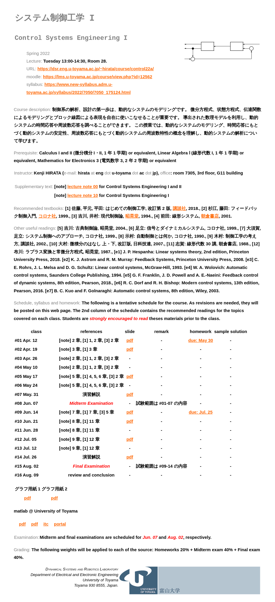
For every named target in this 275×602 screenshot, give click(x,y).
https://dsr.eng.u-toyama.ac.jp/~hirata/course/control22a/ (95, 68)
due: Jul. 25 (201, 412)
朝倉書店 (210, 216)
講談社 (179, 208)
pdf (129, 340)
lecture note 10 (82, 195)
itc (45, 524)
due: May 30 (200, 340)
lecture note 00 (82, 186)
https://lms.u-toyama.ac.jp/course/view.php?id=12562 (97, 76)
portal (60, 524)
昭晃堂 (132, 216)
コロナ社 (47, 216)
